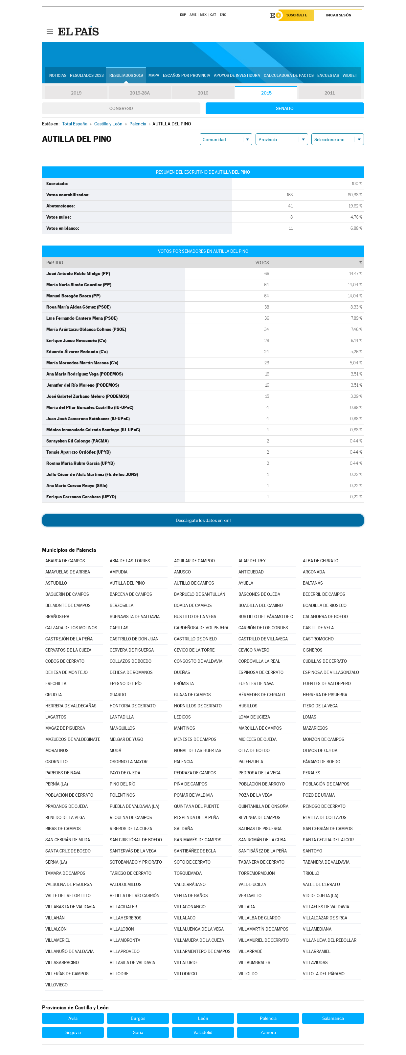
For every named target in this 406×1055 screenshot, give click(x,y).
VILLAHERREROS (126, 918)
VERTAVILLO (249, 896)
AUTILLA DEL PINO (127, 583)
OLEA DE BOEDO (254, 750)
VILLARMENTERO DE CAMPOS (202, 951)
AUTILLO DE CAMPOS (194, 583)
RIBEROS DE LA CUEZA (131, 829)
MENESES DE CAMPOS (195, 739)
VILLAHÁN (55, 918)
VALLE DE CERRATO (321, 884)
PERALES (311, 773)
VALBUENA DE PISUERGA (68, 884)
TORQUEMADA (188, 873)
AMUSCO (182, 572)
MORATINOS (57, 750)
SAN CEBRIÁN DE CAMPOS (328, 829)
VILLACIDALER (123, 907)
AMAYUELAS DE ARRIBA (67, 572)
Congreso (121, 108)
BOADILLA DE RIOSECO (325, 605)
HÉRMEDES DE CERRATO (261, 695)
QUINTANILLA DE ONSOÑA (263, 806)
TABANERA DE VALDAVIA (326, 862)
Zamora (268, 1032)
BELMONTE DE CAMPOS (68, 605)
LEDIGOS (182, 717)
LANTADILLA (122, 717)
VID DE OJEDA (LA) (320, 896)
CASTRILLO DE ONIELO (195, 639)
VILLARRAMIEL (316, 951)
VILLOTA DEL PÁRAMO (324, 974)
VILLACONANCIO (190, 907)
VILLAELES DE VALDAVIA (326, 907)
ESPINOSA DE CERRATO (260, 672)
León (203, 1018)
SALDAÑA (183, 829)
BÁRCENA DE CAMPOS (131, 594)
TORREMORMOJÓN (256, 873)
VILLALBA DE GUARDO (259, 918)
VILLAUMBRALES (254, 962)
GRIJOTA (53, 695)
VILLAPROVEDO (125, 951)
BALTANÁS (313, 583)
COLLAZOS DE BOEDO (130, 661)
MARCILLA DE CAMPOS (260, 728)
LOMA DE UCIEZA (254, 717)
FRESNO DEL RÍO (126, 683)
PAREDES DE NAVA (62, 773)
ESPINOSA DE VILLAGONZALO (331, 672)
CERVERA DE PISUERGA (132, 650)
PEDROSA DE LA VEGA (259, 773)
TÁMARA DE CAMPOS (65, 873)
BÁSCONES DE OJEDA (259, 594)
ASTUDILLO (56, 583)
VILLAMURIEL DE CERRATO (263, 940)
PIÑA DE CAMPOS (190, 784)
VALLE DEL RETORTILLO (68, 896)
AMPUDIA (118, 572)
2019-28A (140, 93)
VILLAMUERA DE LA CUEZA (199, 940)
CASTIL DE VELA (318, 628)
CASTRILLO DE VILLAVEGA (263, 639)
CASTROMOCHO (318, 639)
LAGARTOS (55, 717)
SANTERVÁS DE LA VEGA (133, 851)
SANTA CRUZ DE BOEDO (68, 851)
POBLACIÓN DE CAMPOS (326, 784)
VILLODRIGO (185, 974)
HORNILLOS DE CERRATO (198, 706)
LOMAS (309, 717)
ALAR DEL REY (252, 561)
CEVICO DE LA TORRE (194, 650)
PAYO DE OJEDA (125, 773)
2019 (76, 93)
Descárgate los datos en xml (203, 520)
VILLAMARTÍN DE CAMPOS (263, 929)
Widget (350, 76)
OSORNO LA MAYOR (128, 762)
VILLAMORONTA (125, 940)
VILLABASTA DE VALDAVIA (70, 907)
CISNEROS (313, 650)
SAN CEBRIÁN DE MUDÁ (67, 840)
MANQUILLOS (122, 728)
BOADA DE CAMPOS (193, 605)
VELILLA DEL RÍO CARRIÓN (135, 896)
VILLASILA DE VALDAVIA (132, 962)
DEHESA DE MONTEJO (66, 672)
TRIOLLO (311, 873)
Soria (138, 1032)
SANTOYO (312, 851)
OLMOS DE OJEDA (320, 750)
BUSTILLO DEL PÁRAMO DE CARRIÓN (267, 616)
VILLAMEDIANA (317, 929)
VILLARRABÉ (250, 951)
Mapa (153, 76)
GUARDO (118, 695)
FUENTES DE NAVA (256, 683)
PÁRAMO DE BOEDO (321, 762)
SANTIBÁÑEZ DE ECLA (195, 851)
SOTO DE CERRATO (192, 862)
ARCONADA (314, 572)
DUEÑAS (182, 672)
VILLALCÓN (56, 929)
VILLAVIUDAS (315, 962)
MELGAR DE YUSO (126, 739)
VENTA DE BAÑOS (191, 896)
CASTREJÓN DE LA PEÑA (69, 639)
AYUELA (245, 583)
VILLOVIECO (56, 985)
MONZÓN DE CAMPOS (323, 739)
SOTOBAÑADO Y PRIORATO (136, 862)
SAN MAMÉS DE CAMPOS (197, 840)
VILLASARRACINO (62, 962)
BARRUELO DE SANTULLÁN (199, 594)
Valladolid (203, 1032)
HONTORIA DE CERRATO (133, 706)
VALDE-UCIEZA (252, 884)
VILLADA (246, 907)
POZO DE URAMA (319, 795)
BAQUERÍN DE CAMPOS (67, 594)
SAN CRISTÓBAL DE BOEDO (136, 840)
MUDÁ (115, 750)
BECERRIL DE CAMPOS (324, 594)
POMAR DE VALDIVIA (193, 795)
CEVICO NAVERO (253, 650)
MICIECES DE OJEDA (257, 739)
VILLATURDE (186, 962)
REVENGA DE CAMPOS (259, 817)
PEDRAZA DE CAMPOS (195, 773)
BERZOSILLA (121, 605)
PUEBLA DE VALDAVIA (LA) (134, 806)
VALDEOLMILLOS (126, 884)
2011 (330, 93)
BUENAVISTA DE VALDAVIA (135, 616)
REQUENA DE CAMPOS (131, 817)
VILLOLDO (248, 974)
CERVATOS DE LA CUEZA (68, 650)
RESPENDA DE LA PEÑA (196, 817)
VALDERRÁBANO (190, 884)
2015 (266, 93)
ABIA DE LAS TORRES (130, 561)
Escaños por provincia (186, 76)
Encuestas (328, 76)
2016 (203, 93)
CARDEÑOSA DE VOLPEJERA (201, 628)
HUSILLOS (248, 706)
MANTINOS (184, 728)
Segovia (73, 1032)
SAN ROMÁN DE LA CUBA (262, 840)
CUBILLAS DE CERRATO (325, 661)
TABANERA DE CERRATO (261, 862)
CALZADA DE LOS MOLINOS (71, 628)
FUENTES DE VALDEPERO (327, 683)
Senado (285, 108)
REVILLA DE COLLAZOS (325, 817)
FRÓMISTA (184, 683)
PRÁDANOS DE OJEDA (66, 806)
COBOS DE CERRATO (64, 661)
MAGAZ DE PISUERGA (65, 728)
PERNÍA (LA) (56, 784)
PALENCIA (183, 762)
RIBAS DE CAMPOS (63, 829)
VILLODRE (119, 974)
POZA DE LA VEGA (255, 795)
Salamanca (333, 1018)
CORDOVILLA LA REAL (259, 661)
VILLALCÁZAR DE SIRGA (325, 918)
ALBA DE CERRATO (320, 561)
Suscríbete (297, 15)
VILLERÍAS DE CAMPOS (67, 974)
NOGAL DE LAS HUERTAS (197, 750)
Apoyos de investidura (237, 76)
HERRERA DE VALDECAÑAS (71, 706)
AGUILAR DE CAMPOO (194, 561)
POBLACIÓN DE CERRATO (69, 795)
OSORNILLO (56, 762)
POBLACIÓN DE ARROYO (261, 784)
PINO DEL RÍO (122, 784)
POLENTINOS (122, 795)
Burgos (138, 1018)
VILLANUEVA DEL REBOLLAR (329, 940)
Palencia (268, 1018)
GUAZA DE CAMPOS (192, 695)
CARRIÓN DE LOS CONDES (263, 628)
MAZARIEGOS (315, 728)
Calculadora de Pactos (289, 76)
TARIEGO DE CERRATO (130, 873)
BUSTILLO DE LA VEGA (195, 616)
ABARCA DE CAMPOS (65, 561)
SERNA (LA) (56, 862)
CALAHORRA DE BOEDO (325, 616)
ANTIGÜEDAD (251, 572)
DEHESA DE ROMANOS (131, 672)
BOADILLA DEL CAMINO (260, 605)
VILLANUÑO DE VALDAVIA (69, 951)
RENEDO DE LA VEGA (65, 817)
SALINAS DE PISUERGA (260, 829)
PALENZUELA (250, 762)
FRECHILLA (55, 683)
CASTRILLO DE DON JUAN (134, 639)
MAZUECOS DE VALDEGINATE (72, 739)
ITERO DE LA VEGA (320, 706)
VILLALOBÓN (122, 929)
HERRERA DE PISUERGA (325, 695)
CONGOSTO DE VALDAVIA (198, 661)
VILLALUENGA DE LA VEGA (199, 929)
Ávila (73, 1018)
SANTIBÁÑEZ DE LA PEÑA (262, 851)
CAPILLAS (119, 628)
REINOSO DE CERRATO (324, 806)
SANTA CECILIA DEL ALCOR (328, 840)
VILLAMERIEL (57, 940)
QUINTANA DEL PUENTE (196, 806)
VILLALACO (184, 918)
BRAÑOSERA (57, 616)
